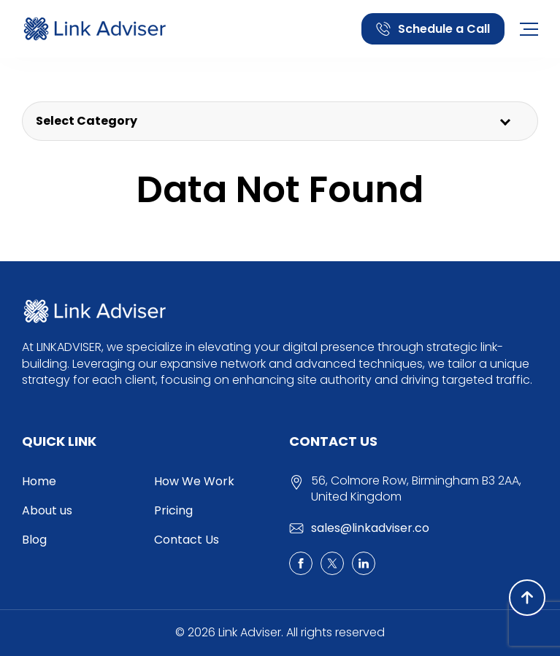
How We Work (194, 481)
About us (47, 510)
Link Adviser (249, 633)
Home (39, 481)
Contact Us (186, 539)
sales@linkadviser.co (370, 528)
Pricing (173, 510)
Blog (34, 539)
